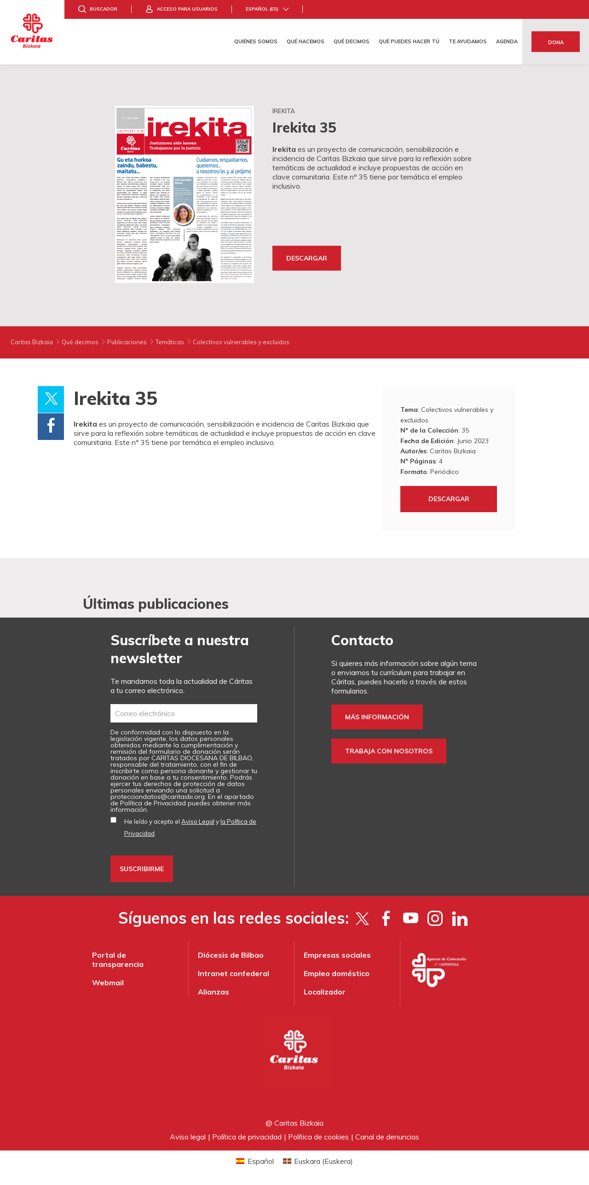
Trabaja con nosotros (389, 751)
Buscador (103, 9)
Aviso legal (188, 1136)
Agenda (507, 41)
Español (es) (262, 9)
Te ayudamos (468, 41)
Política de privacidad (247, 1136)
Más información (377, 717)
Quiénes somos (255, 41)
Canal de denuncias (387, 1136)
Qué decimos (352, 41)
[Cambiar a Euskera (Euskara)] (318, 1161)
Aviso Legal (197, 821)
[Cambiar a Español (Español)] (254, 1161)
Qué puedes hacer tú (409, 41)
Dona (556, 42)
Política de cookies (318, 1136)
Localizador (325, 991)
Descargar (306, 258)
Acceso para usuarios (187, 9)
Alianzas (213, 991)
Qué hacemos (305, 41)
